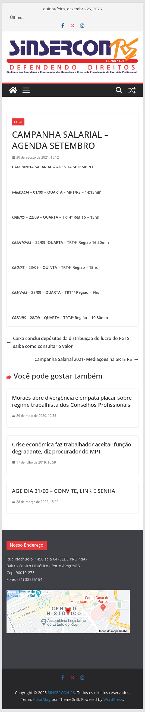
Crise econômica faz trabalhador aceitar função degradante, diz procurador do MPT (71, 448)
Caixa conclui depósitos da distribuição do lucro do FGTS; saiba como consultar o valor (69, 342)
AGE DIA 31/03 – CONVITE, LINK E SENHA (63, 490)
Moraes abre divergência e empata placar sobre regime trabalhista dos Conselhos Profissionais (72, 401)
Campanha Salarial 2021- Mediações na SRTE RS (86, 359)
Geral (18, 122)
